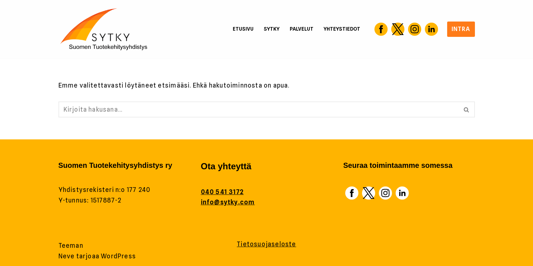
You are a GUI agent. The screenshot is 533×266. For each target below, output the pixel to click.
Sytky (271, 29)
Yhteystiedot (342, 29)
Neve (66, 256)
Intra (461, 29)
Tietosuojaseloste (266, 244)
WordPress (118, 256)
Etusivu (242, 29)
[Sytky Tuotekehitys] (104, 29)
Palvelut (301, 29)
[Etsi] (258, 109)
